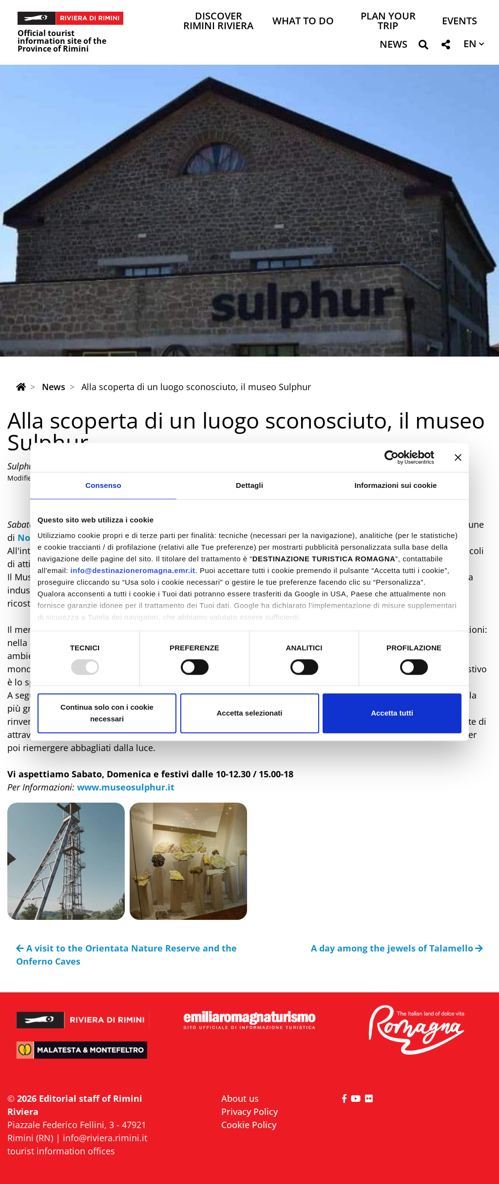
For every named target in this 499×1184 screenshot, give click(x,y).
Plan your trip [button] (388, 21)
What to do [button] (303, 21)
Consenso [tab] (103, 485)
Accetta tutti (392, 713)
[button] (423, 46)
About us (240, 1098)
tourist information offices (61, 1151)
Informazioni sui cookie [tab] (396, 485)
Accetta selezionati (249, 713)
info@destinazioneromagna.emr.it (133, 570)
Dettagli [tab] (249, 485)
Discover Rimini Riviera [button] (218, 21)
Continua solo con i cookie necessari (107, 713)
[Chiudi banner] (458, 457)
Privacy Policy (249, 1111)
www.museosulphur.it (125, 787)
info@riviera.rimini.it (105, 1138)
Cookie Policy (248, 1124)
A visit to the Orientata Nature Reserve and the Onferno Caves (126, 954)
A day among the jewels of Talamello (397, 948)
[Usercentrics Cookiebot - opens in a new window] (391, 457)
